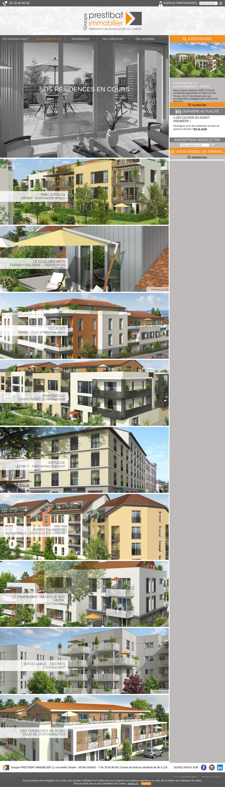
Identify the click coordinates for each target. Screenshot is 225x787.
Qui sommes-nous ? (15, 38)
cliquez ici (133, 783)
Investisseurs (80, 38)
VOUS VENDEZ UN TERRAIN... (197, 152)
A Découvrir (197, 39)
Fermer (146, 783)
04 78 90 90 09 (19, 3)
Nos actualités (145, 38)
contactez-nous (197, 157)
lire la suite (200, 128)
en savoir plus (197, 104)
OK (212, 145)
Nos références (112, 38)
